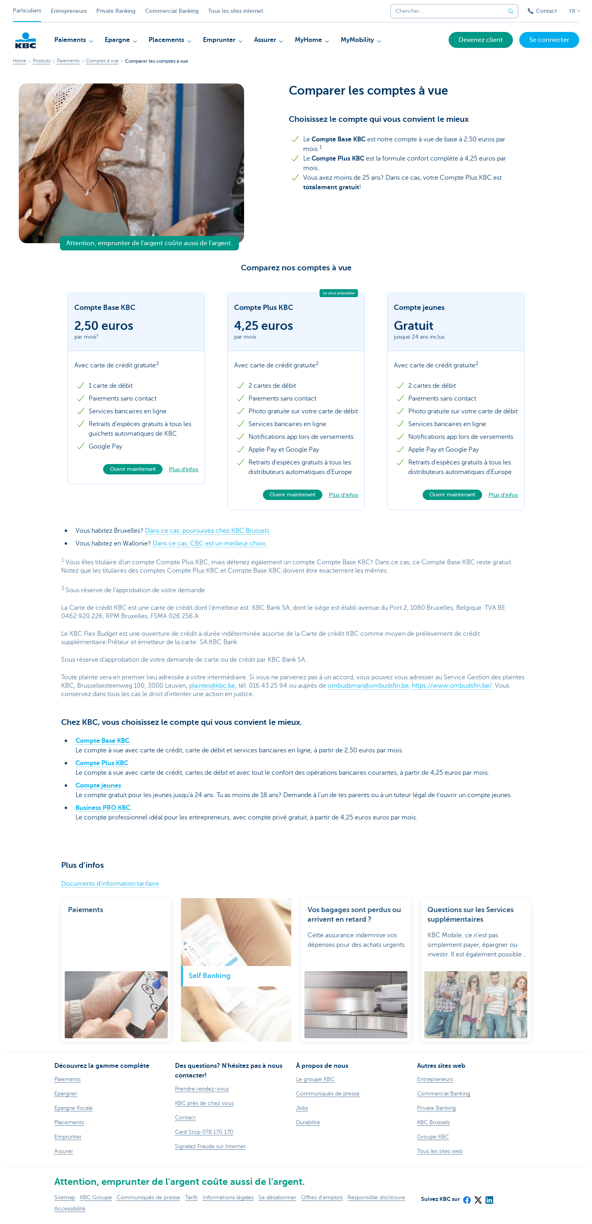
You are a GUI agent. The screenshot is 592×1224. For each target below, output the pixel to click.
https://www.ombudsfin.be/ (452, 685)
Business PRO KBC (102, 807)
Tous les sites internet (235, 11)
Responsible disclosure (376, 1197)
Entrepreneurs (69, 11)
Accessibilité (69, 1209)
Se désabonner (277, 1197)
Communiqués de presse (148, 1197)
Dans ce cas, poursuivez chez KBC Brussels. (208, 530)
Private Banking (115, 11)
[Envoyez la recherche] (511, 11)
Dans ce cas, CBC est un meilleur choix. (210, 543)
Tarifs (191, 1197)
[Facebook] (466, 1197)
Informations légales (228, 1197)
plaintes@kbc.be (212, 685)
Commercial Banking (172, 11)
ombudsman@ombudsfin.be (368, 685)
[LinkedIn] (489, 1197)
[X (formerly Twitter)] (478, 1197)
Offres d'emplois (322, 1197)
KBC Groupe (96, 1197)
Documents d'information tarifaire (110, 883)
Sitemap (64, 1197)
